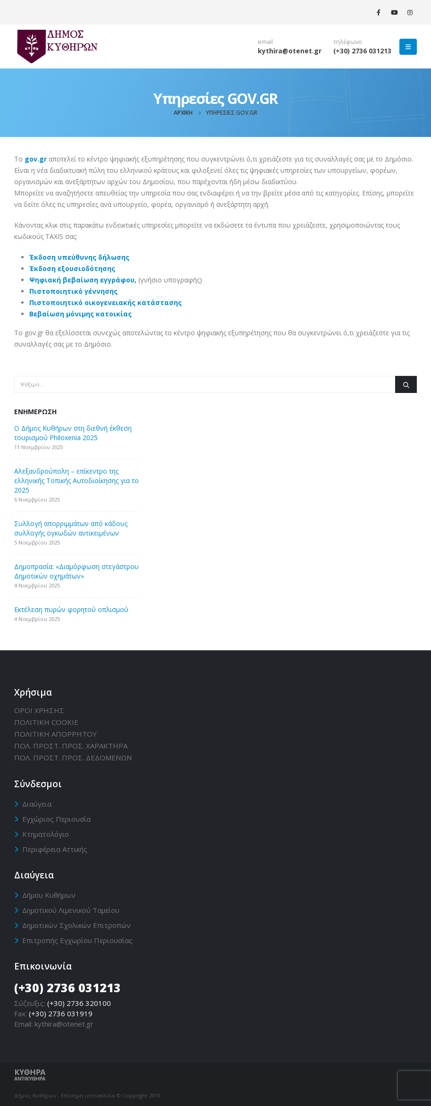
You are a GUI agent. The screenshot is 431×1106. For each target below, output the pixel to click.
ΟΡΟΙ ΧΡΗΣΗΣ (39, 710)
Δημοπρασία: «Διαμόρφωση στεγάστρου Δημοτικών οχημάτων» (76, 571)
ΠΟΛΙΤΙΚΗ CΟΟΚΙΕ (46, 722)
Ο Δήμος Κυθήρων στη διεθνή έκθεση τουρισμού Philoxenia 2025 (73, 433)
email (265, 42)
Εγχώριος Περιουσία (56, 819)
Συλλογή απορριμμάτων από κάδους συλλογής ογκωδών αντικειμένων (70, 528)
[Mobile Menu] (408, 47)
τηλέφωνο (347, 42)
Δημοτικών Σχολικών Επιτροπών (76, 925)
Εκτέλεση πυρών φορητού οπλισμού (71, 609)
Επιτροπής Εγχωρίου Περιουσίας (77, 940)
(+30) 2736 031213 (362, 50)
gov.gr (36, 158)
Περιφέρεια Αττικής (54, 849)
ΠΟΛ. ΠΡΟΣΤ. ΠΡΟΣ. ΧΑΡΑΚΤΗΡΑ (70, 745)
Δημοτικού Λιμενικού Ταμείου (70, 910)
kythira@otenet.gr (289, 50)
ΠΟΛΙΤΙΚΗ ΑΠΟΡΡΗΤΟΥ (55, 734)
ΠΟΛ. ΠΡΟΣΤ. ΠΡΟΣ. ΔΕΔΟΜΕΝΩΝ (73, 757)
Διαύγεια (36, 803)
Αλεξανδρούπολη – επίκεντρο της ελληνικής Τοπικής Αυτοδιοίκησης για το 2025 (76, 480)
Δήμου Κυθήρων (49, 895)
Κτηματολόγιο (45, 834)
